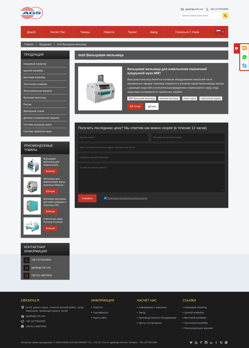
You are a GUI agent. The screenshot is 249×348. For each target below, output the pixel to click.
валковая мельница (169, 98)
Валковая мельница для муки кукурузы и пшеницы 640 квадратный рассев (54, 202)
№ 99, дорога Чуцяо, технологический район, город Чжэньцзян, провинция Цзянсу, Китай (54, 309)
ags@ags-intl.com (194, 9)
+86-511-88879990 (41, 275)
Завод (154, 32)
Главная (28, 44)
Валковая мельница (35, 97)
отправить (87, 198)
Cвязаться (30, 300)
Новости (109, 32)
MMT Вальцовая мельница (141, 98)
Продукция (45, 44)
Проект (132, 32)
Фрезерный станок (34, 111)
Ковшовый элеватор (35, 63)
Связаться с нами (187, 32)
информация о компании (153, 307)
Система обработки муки (38, 131)
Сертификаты (100, 312)
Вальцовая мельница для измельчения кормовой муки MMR (55, 161)
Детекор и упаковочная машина (41, 117)
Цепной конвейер (33, 70)
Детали (152, 106)
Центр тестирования (150, 323)
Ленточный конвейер (35, 84)
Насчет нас (57, 32)
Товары (85, 32)
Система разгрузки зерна (38, 124)
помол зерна (190, 98)
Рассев (27, 104)
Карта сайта (100, 317)
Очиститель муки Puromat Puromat (53, 220)
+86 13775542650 (219, 9)
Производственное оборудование (157, 317)
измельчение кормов (211, 98)
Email (135, 106)
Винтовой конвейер (34, 77)
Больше (50, 171)
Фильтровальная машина (38, 90)
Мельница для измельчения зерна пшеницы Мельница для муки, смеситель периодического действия (55, 182)
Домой (31, 32)
